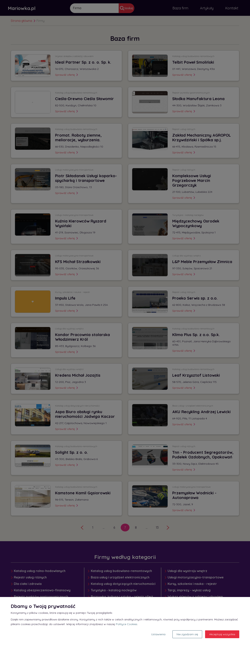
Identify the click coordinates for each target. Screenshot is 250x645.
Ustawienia (158, 634)
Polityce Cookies (126, 624)
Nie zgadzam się (187, 634)
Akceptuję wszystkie (222, 634)
